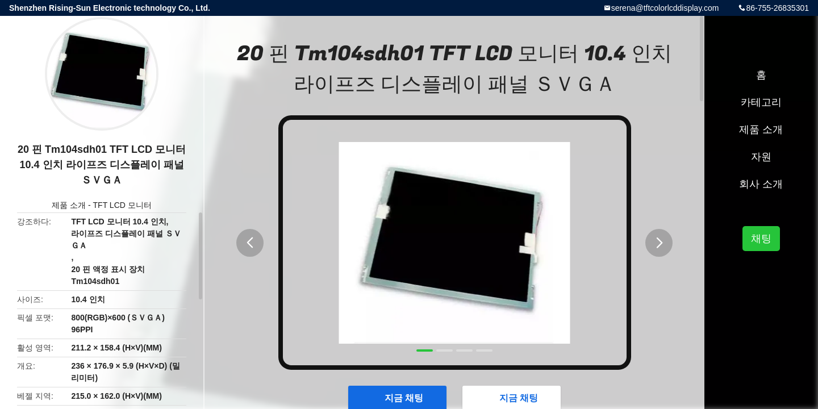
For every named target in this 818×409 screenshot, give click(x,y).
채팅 (761, 238)
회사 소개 (761, 184)
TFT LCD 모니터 (122, 205)
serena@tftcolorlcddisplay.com (665, 7)
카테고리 (761, 102)
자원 (761, 156)
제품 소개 (69, 205)
